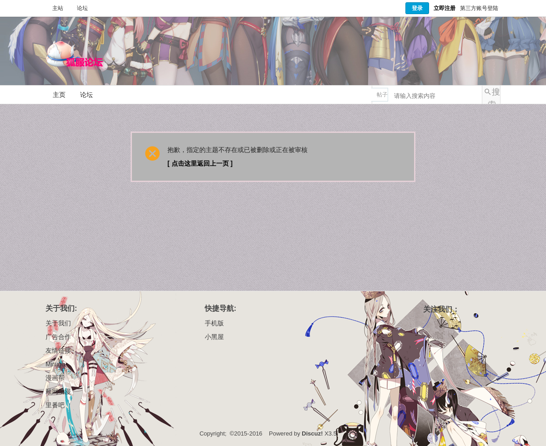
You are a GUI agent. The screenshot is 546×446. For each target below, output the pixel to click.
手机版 (214, 323)
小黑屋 (214, 336)
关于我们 (58, 323)
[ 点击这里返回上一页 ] (200, 163)
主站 (57, 8)
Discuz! (312, 433)
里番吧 (55, 405)
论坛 (82, 8)
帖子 (382, 94)
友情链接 (58, 350)
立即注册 (444, 8)
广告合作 (58, 336)
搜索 (494, 95)
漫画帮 (55, 377)
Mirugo (55, 364)
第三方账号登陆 (479, 8)
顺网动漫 (58, 391)
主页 (59, 94)
